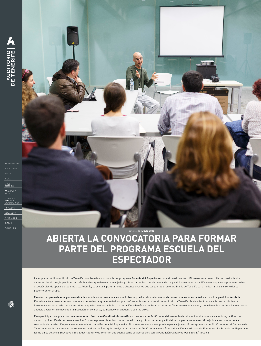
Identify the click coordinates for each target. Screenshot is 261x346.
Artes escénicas (9, 185)
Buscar (8, 223)
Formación (10, 208)
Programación (12, 163)
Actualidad (10, 213)
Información (11, 218)
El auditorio (11, 168)
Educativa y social (10, 192)
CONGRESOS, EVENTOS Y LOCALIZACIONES (12, 200)
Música (8, 173)
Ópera (8, 179)
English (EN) (10, 228)
